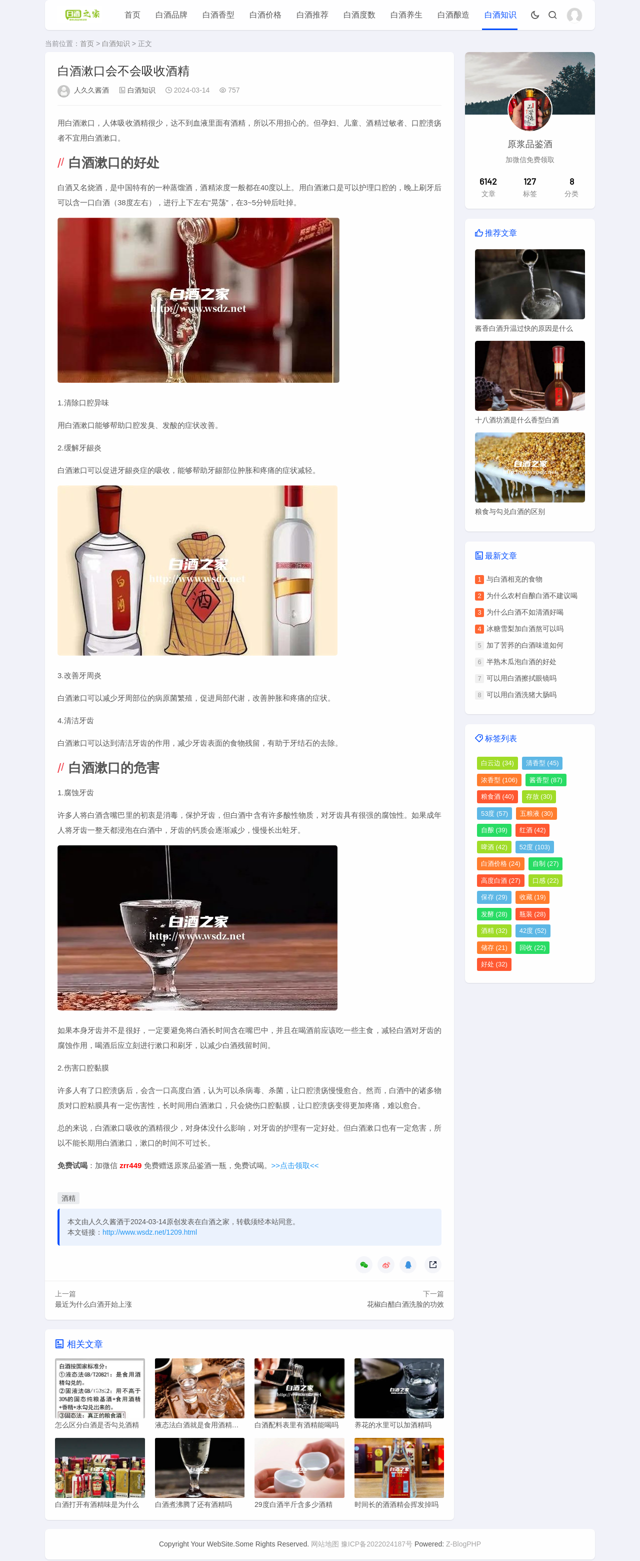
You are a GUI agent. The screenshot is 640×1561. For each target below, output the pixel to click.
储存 (494, 947)
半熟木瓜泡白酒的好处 (521, 662)
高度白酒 (500, 880)
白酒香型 (218, 15)
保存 (494, 897)
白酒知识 (500, 15)
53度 (494, 813)
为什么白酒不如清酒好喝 (525, 612)
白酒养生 (406, 15)
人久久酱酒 (91, 90)
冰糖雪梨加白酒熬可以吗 (525, 629)
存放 (539, 796)
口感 (545, 880)
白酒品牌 (172, 15)
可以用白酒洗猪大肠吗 (521, 695)
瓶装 (533, 914)
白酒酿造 (454, 15)
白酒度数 (360, 15)
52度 (535, 847)
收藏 (533, 897)
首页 (132, 15)
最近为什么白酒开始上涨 (93, 1304)
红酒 (533, 830)
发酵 (494, 914)
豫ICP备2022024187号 (376, 1545)
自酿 (494, 830)
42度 (533, 930)
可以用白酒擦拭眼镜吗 (521, 678)
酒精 (69, 1198)
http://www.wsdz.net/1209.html (149, 1232)
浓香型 (499, 780)
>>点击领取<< (295, 1165)
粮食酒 (497, 796)
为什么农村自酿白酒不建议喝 (532, 596)
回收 (533, 947)
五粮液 (536, 813)
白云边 (497, 763)
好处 (494, 964)
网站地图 (325, 1545)
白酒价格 (266, 15)
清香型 (542, 763)
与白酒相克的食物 (514, 579)
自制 (545, 863)
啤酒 (494, 847)
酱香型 (546, 780)
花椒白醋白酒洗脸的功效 (405, 1304)
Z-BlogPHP (463, 1545)
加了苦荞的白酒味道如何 (525, 645)
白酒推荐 (312, 15)
